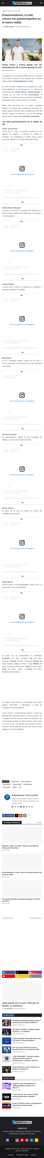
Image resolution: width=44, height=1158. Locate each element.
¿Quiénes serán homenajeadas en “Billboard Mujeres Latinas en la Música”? (24, 1086)
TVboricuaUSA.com (26, 1148)
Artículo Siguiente (35, 918)
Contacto (33, 1155)
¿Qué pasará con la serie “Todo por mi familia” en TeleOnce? (20, 1004)
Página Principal (6, 11)
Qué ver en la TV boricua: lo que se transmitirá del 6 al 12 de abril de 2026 (25, 1048)
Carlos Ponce (16, 11)
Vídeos (14, 787)
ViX (25, 76)
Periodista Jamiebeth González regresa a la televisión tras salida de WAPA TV (26, 1021)
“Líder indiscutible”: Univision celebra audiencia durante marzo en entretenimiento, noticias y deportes (25, 1058)
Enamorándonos (26, 781)
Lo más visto (8, 1015)
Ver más (39, 822)
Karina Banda (34, 92)
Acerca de (11, 1155)
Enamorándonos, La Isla (23, 81)
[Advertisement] (23, 33)
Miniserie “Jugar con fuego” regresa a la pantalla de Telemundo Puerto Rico (20, 847)
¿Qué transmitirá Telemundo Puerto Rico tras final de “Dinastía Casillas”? (26, 1039)
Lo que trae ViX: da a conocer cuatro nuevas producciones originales (25, 1095)
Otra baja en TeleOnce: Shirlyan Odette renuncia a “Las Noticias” (26, 1030)
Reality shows (27, 784)
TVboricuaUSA (31, 795)
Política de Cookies (22, 1155)
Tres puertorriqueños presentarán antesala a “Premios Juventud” (21, 900)
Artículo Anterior (8, 918)
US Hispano (6, 787)
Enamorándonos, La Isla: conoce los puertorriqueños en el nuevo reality (22, 873)
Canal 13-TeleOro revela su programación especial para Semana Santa (26, 1104)
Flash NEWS (7, 784)
